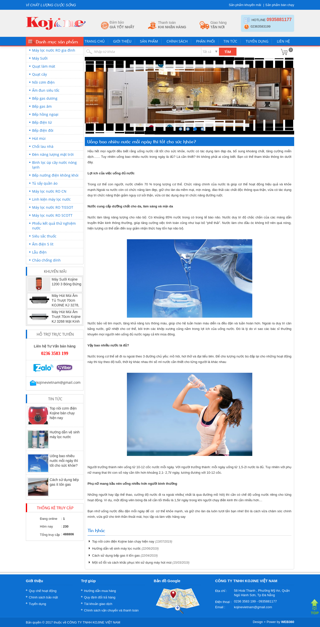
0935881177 (279, 19)
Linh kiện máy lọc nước (51, 199)
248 (180, 129)
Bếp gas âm (42, 106)
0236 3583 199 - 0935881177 (255, 601)
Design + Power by (273, 622)
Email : (220, 607)
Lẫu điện (39, 252)
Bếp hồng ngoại (45, 114)
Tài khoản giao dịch (98, 604)
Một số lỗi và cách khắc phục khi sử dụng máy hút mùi (132, 562)
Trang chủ (95, 41)
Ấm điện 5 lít (42, 244)
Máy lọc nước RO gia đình (53, 50)
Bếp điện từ (42, 122)
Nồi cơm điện (43, 82)
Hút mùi (39, 138)
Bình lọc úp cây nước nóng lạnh (54, 165)
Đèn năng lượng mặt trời (53, 154)
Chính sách (177, 41)
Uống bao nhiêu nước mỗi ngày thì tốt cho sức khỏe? (64, 460)
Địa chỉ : (221, 591)
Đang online (48, 519)
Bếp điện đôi (42, 130)
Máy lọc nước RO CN (49, 191)
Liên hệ (283, 41)
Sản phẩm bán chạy (279, 5)
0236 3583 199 (54, 353)
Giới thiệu (122, 41)
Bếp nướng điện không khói (55, 175)
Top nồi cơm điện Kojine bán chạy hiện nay (63, 413)
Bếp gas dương (44, 98)
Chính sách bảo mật (43, 597)
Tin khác (96, 530)
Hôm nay (46, 526)
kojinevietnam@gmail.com (55, 382)
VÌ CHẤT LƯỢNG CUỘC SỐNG (51, 5)
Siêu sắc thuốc (44, 236)
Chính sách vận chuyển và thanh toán (111, 610)
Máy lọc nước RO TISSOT (52, 207)
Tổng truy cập (50, 535)
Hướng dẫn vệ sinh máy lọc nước (116, 548)
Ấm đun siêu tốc (45, 90)
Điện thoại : (223, 602)
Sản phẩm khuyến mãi (245, 5)
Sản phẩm (149, 41)
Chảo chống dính (46, 260)
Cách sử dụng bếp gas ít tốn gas (116, 555)
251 (202, 129)
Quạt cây (39, 74)
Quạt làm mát (43, 66)
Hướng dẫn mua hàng (100, 591)
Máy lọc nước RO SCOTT (52, 215)
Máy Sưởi (40, 58)
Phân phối (205, 41)
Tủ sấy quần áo (44, 183)
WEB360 (287, 622)
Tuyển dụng (257, 41)
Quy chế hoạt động (42, 591)
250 (195, 129)
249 (188, 129)
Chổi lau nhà (42, 146)
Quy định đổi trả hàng (99, 597)
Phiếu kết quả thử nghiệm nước (54, 225)
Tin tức (230, 41)
